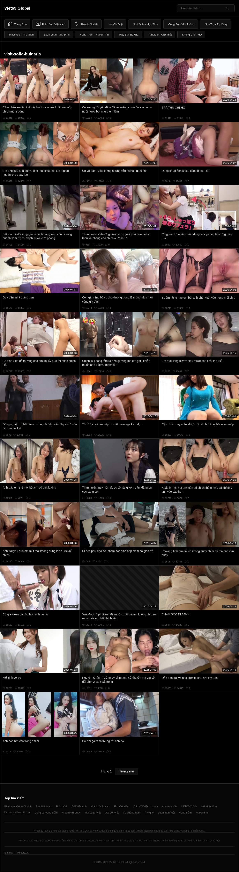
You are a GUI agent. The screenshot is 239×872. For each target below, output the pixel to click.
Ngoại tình (202, 812)
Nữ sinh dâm (209, 806)
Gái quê (149, 812)
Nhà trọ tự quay (71, 812)
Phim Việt (61, 806)
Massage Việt (93, 812)
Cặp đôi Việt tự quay (146, 806)
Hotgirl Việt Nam (100, 806)
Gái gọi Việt (112, 812)
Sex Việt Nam (44, 806)
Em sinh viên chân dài (17, 812)
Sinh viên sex (189, 806)
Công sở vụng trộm (46, 812)
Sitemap (8, 852)
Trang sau (126, 771)
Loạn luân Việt (166, 812)
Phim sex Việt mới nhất (18, 806)
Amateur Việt (169, 806)
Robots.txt (22, 852)
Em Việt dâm (121, 806)
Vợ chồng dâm (131, 812)
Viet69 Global (17, 8)
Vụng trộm (185, 812)
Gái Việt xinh (79, 806)
